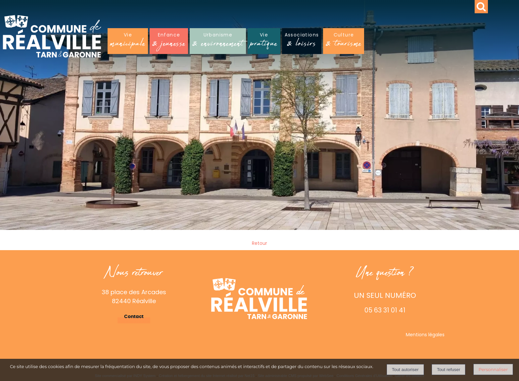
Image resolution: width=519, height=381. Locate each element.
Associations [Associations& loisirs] (302, 41)
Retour (259, 243)
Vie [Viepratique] (263, 41)
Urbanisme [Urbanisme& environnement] (217, 41)
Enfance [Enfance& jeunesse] (168, 41)
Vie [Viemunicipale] (127, 41)
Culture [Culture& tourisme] (343, 41)
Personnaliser (493, 369)
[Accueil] (103, 39)
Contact (134, 316)
